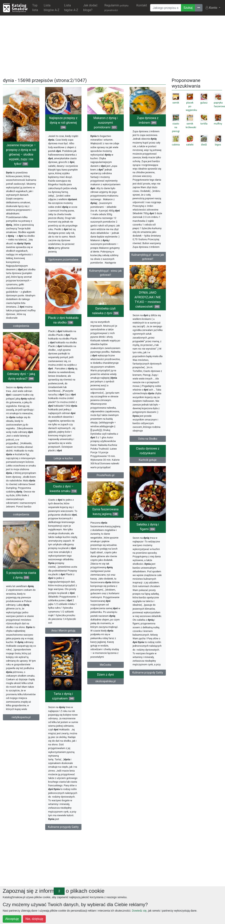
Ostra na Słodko (147, 441)
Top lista (35, 7)
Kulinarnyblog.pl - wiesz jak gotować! (105, 272)
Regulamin (116, 7)
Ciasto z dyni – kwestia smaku (147, 499)
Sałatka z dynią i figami (63, 538)
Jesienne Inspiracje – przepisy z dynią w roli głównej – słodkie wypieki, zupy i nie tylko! (21, 154)
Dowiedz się (139, 910)
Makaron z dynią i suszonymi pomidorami (105, 122)
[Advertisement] (112, 46)
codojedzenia (21, 325)
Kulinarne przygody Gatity (63, 684)
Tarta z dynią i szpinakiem (148, 710)
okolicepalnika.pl (63, 706)
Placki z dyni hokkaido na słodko (63, 327)
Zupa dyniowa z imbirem (147, 120)
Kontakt (141, 5)
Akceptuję (12, 919)
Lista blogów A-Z (52, 7)
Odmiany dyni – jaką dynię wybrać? (21, 378)
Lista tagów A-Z (71, 7)
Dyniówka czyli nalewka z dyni (105, 317)
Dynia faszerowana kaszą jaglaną (105, 532)
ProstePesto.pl (105, 481)
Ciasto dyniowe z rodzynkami (147, 460)
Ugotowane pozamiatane (63, 259)
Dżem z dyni (63, 699)
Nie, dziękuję (34, 919)
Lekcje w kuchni (63, 464)
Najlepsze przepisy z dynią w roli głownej (63, 122)
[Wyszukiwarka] (165, 7)
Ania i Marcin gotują (148, 641)
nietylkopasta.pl (21, 728)
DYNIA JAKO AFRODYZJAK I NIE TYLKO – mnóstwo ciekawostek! (147, 302)
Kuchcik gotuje (148, 469)
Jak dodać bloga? (90, 7)
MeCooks (105, 685)
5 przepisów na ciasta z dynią (21, 587)
